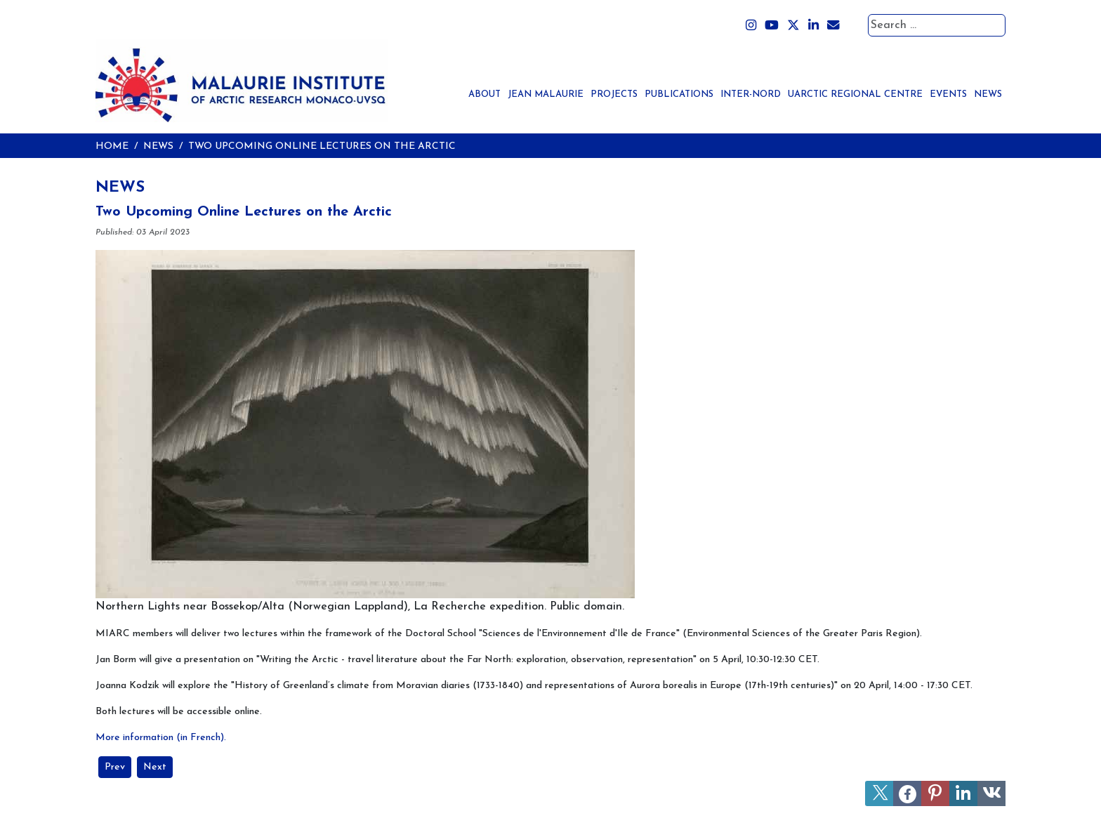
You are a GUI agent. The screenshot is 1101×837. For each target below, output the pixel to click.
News (988, 94)
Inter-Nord (750, 94)
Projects (614, 94)
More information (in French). (160, 737)
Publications (679, 94)
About (484, 94)
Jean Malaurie (546, 94)
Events (948, 94)
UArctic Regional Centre (855, 94)
